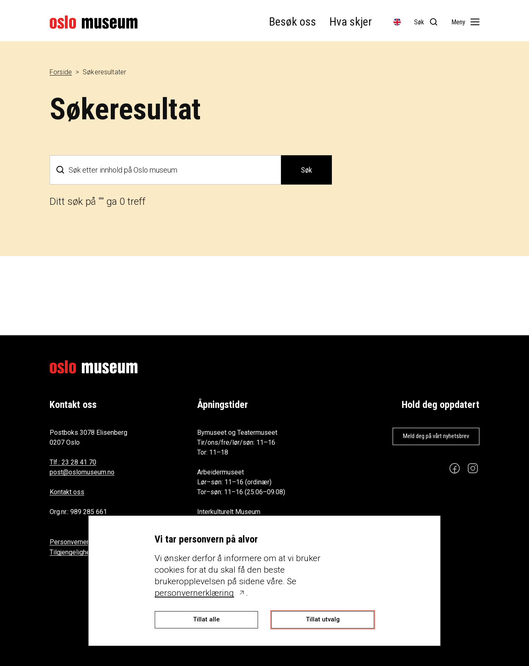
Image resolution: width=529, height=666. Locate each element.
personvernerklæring (194, 593)
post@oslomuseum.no (82, 472)
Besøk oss (292, 21)
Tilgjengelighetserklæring (86, 552)
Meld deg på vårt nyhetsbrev (436, 436)
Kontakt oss (67, 492)
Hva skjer (350, 21)
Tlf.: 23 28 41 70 (73, 462)
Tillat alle (206, 619)
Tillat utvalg (323, 619)
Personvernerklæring (80, 542)
